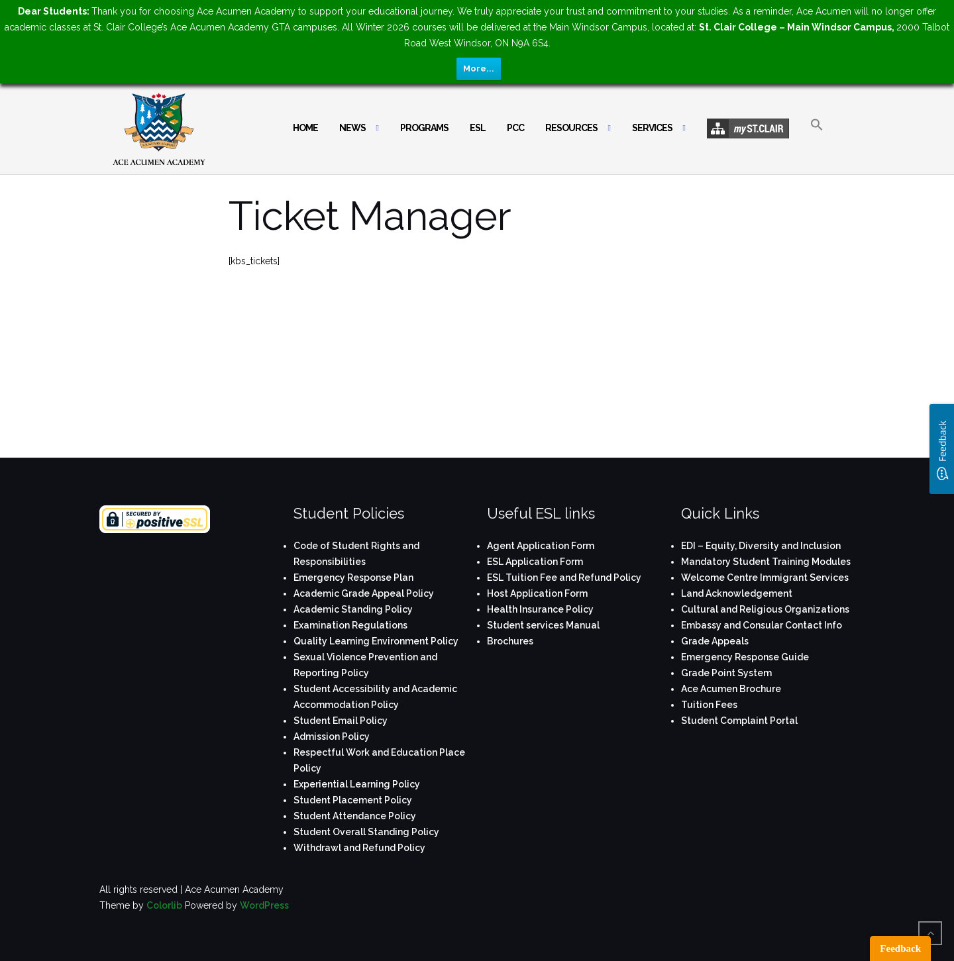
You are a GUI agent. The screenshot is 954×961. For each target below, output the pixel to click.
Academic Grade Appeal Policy (363, 593)
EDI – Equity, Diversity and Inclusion (761, 545)
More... (478, 69)
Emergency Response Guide (745, 657)
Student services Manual (543, 625)
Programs (424, 128)
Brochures (510, 641)
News (352, 128)
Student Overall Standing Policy (366, 832)
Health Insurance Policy (540, 609)
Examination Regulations (350, 625)
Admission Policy (331, 736)
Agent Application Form (540, 545)
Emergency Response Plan (353, 577)
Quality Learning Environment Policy (375, 641)
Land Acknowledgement (736, 593)
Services (652, 128)
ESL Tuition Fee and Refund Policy (564, 577)
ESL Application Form (535, 561)
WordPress (264, 905)
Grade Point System (726, 673)
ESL (478, 128)
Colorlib (164, 905)
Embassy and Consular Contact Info (761, 625)
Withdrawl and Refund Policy (359, 847)
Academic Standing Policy (353, 609)
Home (305, 128)
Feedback (900, 948)
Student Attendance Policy (354, 816)
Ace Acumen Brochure (731, 688)
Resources (571, 128)
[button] (816, 136)
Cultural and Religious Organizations (765, 609)
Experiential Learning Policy (356, 784)
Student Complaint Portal (739, 720)
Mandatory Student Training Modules (766, 561)
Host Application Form (537, 593)
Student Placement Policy (352, 800)
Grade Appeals (715, 641)
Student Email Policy (340, 720)
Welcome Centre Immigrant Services (765, 577)
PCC (515, 128)
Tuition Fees (709, 704)
